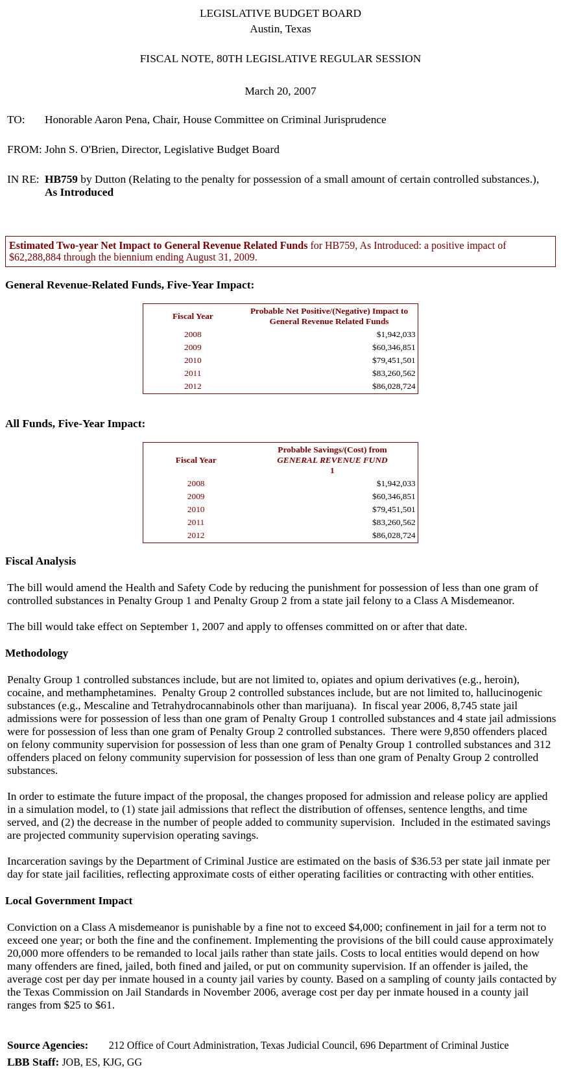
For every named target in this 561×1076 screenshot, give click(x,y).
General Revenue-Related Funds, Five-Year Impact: (129, 285)
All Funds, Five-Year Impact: (75, 423)
